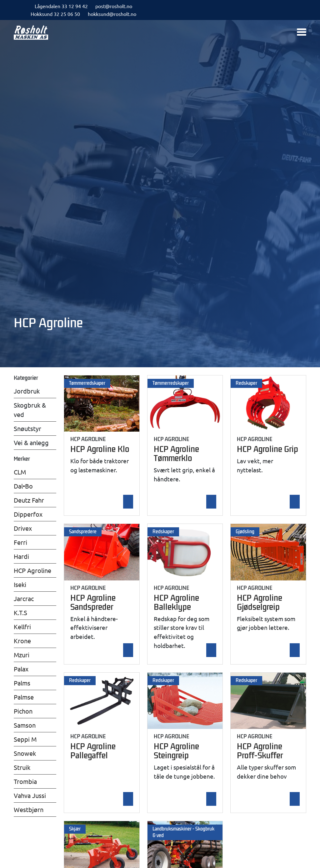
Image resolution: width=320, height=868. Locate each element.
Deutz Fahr (29, 500)
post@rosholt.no (113, 6)
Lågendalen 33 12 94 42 (61, 6)
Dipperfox (28, 514)
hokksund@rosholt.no (112, 14)
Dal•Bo (23, 486)
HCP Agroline (32, 570)
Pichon (23, 711)
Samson (25, 725)
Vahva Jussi (30, 795)
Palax (21, 669)
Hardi (21, 556)
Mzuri (21, 655)
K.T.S (20, 612)
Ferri (20, 542)
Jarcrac (24, 598)
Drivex (23, 528)
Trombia (25, 781)
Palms (22, 683)
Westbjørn (28, 809)
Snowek (25, 753)
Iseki (20, 584)
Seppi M (25, 739)
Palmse (24, 697)
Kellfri (22, 626)
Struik (22, 767)
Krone (22, 641)
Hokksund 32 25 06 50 (55, 14)
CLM (20, 472)
